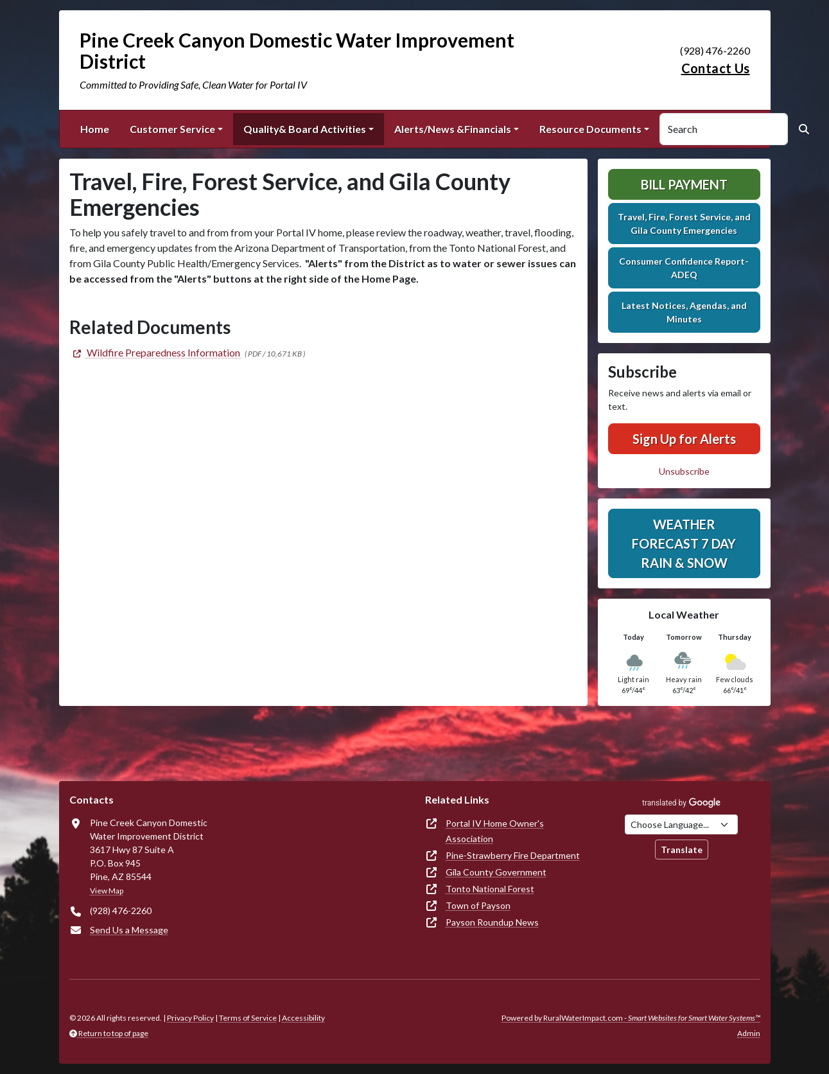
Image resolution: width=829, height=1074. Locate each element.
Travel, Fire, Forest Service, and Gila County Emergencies (684, 223)
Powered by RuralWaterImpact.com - (631, 1018)
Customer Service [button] (172, 129)
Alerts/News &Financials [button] (452, 129)
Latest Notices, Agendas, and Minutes (684, 312)
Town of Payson (478, 905)
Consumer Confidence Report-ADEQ (684, 268)
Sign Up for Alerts (684, 438)
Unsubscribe (684, 471)
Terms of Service (248, 1018)
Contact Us (715, 68)
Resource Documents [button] (590, 129)
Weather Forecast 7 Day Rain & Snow (684, 543)
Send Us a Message (129, 929)
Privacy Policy (190, 1018)
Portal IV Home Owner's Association (495, 831)
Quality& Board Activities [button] (304, 129)
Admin (748, 1033)
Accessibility (303, 1018)
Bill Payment (684, 184)
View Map (106, 890)
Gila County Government (496, 872)
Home (94, 129)
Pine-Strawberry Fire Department (513, 855)
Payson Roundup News (492, 922)
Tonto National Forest (490, 888)
